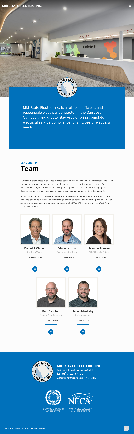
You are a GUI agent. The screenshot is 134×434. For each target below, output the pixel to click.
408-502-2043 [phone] (84, 320)
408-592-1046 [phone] (100, 257)
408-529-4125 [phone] (52, 320)
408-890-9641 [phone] (68, 257)
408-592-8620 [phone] (36, 257)
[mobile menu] (130, 5)
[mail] (34, 269)
